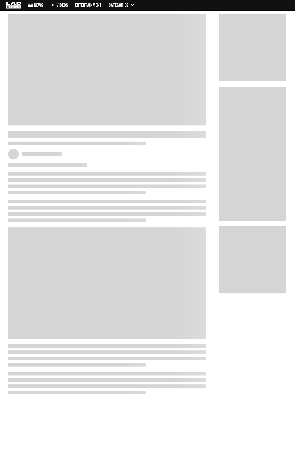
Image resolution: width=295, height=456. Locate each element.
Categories (122, 5)
